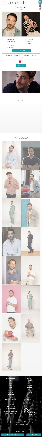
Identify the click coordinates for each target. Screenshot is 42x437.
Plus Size (29, 387)
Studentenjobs (11, 408)
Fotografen (10, 416)
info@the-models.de (31, 406)
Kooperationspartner (10, 411)
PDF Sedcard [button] (22, 51)
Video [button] (23, 65)
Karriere (24, 431)
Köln (10, 387)
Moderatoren (11, 406)
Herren (30, 383)
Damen (30, 380)
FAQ (37, 429)
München (10, 390)
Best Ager (30, 385)
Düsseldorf (10, 385)
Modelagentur (10, 378)
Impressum (6, 429)
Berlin (10, 380)
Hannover (11, 392)
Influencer (30, 397)
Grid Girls (11, 402)
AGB (12, 429)
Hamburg (10, 383)
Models (29, 378)
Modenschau (29, 394)
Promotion (11, 404)
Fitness (30, 392)
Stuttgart (11, 394)
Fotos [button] (18, 65)
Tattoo (30, 390)
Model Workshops (10, 413)
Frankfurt (11, 397)
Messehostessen (10, 399)
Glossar (18, 431)
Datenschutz (18, 429)
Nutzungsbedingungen (29, 429)
